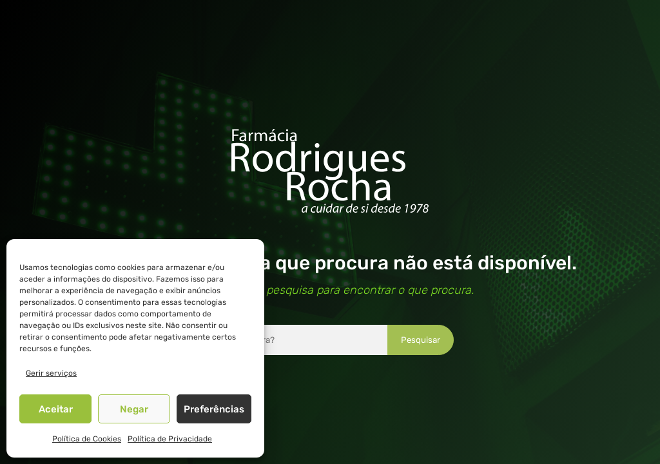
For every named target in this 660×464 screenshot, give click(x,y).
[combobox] (294, 340)
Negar (134, 409)
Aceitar (56, 409)
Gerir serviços (51, 373)
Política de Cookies (86, 438)
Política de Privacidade (170, 438)
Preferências (214, 409)
